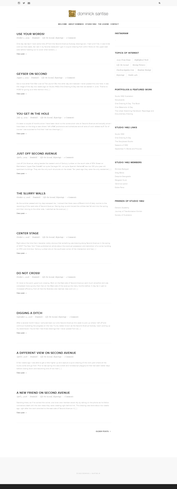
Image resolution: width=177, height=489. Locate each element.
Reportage (60, 38)
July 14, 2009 (22, 117)
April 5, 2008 (22, 396)
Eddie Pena (119, 187)
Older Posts (103, 431)
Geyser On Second (32, 74)
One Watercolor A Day (124, 107)
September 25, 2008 (24, 317)
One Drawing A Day (123, 138)
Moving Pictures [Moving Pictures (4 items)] (139, 65)
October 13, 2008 (23, 197)
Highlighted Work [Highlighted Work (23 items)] (141, 60)
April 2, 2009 (22, 157)
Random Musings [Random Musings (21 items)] (144, 70)
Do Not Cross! (28, 273)
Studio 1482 (119, 134)
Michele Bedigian (122, 169)
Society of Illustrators (123, 215)
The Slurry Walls (31, 193)
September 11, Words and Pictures (128, 149)
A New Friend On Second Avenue (43, 393)
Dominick (36, 38)
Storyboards (120, 100)
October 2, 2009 (23, 38)
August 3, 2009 (23, 78)
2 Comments (71, 277)
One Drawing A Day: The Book (127, 104)
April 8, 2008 (22, 357)
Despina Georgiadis (123, 176)
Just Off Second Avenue (37, 153)
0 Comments (71, 38)
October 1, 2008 (23, 277)
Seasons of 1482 (121, 145)
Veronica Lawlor (121, 184)
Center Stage (28, 233)
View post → (22, 54)
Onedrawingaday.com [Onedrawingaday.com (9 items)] (125, 70)
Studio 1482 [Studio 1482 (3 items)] (133, 75)
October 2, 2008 (23, 237)
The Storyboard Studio (124, 141)
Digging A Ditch (29, 313)
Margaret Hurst (121, 180)
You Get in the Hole (33, 114)
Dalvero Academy (122, 208)
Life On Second (48, 38)
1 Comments (71, 197)
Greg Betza (119, 173)
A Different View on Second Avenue (46, 353)
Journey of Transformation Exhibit (128, 211)
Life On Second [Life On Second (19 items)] (123, 65)
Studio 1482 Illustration (124, 96)
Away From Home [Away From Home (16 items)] (124, 60)
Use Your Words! (31, 34)
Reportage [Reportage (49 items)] (121, 75)
